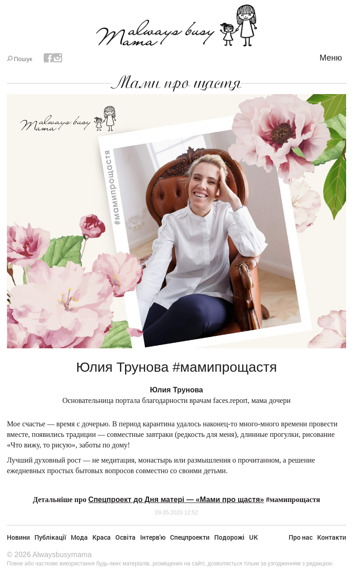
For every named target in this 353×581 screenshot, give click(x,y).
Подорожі (229, 537)
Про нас (301, 537)
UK (253, 537)
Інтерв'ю (152, 537)
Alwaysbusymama (61, 555)
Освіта (125, 537)
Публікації (50, 537)
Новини (18, 537)
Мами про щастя (176, 83)
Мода (79, 537)
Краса (101, 537)
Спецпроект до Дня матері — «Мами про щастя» (176, 499)
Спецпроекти (190, 537)
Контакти (331, 537)
